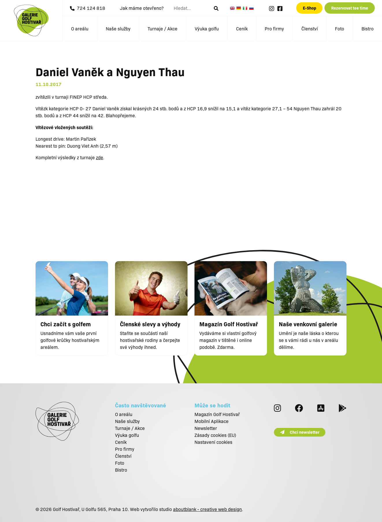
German (239, 8)
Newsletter (205, 428)
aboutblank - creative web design (207, 509)
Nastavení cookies (213, 442)
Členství (309, 28)
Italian (246, 8)
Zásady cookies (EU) (215, 435)
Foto (339, 28)
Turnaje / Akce (162, 28)
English (233, 8)
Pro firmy (274, 28)
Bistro (367, 28)
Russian (252, 8)
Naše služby (118, 28)
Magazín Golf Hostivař (217, 414)
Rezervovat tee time (349, 8)
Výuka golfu (207, 28)
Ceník (242, 28)
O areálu (79, 28)
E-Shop (309, 8)
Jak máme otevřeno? (142, 8)
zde (99, 157)
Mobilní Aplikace (211, 421)
